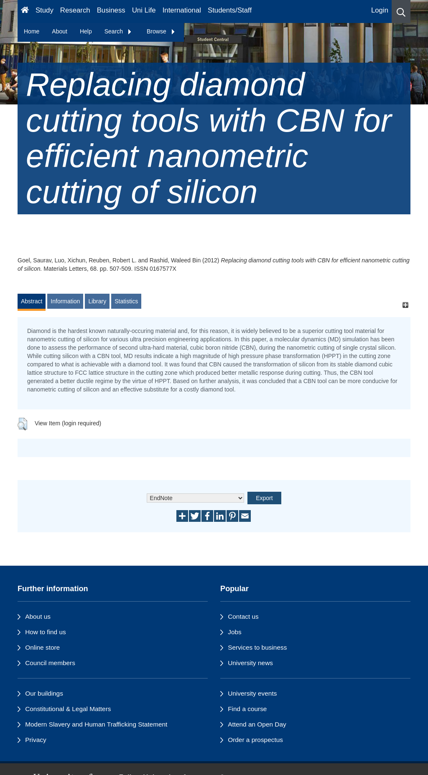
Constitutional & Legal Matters (68, 708)
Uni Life (144, 10)
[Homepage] (25, 11)
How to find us (45, 631)
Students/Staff (230, 10)
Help (86, 31)
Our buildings (44, 693)
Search (118, 31)
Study (45, 10)
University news (250, 662)
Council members (50, 662)
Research (75, 10)
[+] (405, 305)
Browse (161, 31)
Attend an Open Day (257, 724)
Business (111, 10)
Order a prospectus (255, 739)
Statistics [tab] (126, 301)
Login (379, 10)
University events (252, 693)
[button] (401, 11)
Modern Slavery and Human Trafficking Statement (96, 724)
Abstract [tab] (31, 301)
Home (31, 31)
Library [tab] (97, 301)
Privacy (35, 739)
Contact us (243, 616)
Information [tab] (65, 301)
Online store (42, 647)
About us (38, 616)
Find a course (247, 708)
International (182, 10)
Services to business (257, 647)
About (59, 31)
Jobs (235, 631)
